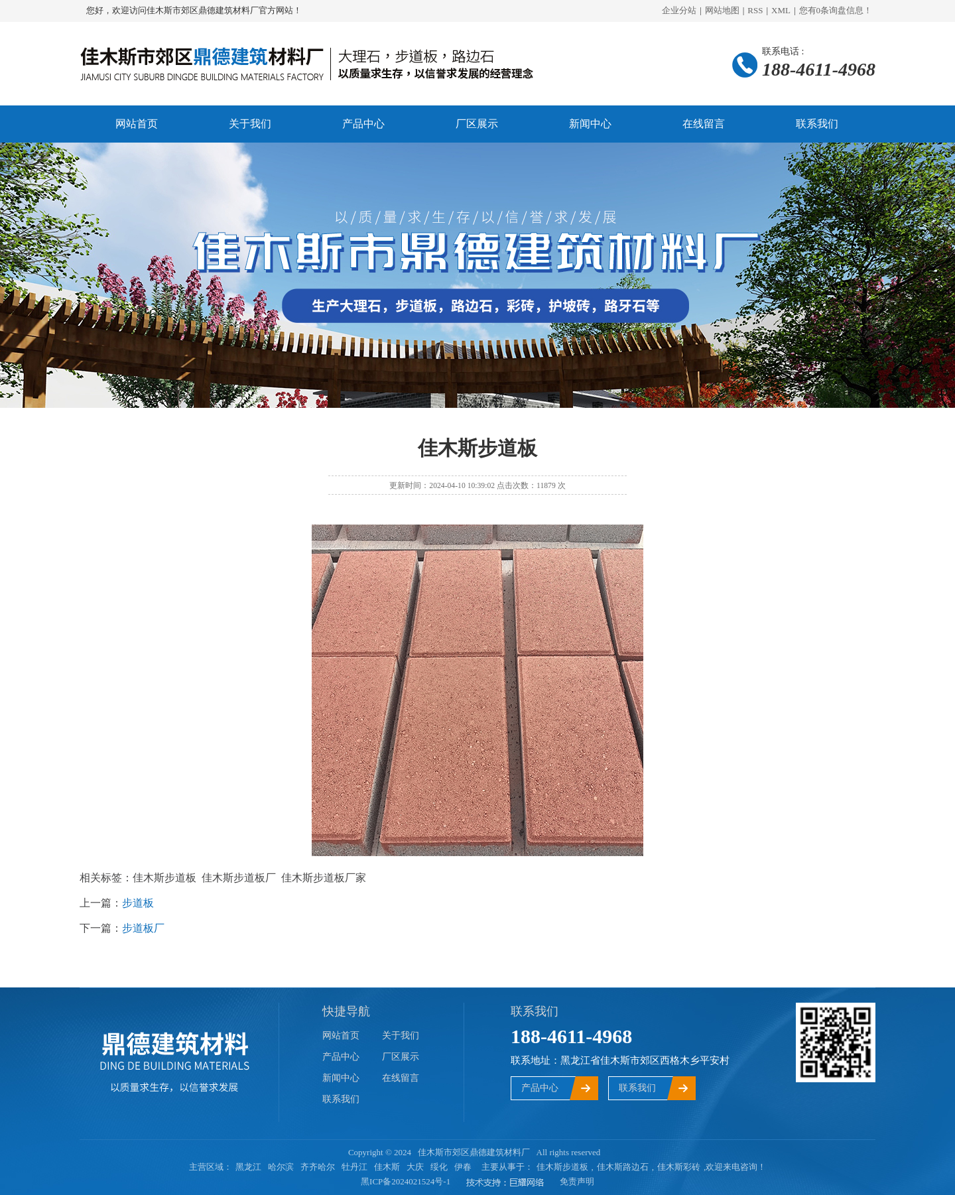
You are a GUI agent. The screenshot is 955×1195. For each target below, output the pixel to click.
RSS (755, 10)
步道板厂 (143, 928)
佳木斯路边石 (623, 1167)
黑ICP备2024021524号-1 (405, 1181)
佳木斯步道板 (562, 1167)
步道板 (138, 903)
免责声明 (577, 1181)
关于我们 (250, 123)
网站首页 (136, 123)
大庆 (415, 1167)
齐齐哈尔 (317, 1167)
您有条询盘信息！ (836, 10)
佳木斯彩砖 (678, 1167)
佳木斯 (387, 1167)
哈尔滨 (281, 1167)
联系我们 (817, 123)
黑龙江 (248, 1167)
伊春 (463, 1167)
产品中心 (363, 123)
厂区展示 (477, 123)
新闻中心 (590, 123)
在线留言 (703, 123)
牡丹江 (354, 1167)
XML (781, 10)
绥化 (439, 1167)
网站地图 (722, 10)
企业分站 (679, 10)
